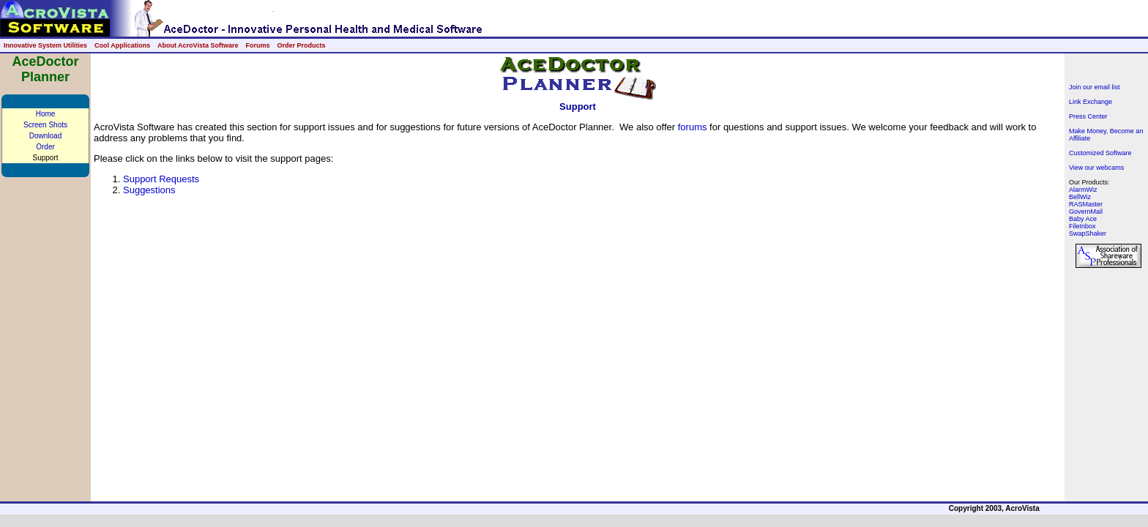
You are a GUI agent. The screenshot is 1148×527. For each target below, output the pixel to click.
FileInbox (1082, 226)
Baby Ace (1083, 219)
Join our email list (1094, 87)
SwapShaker (1087, 233)
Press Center (1088, 116)
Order (45, 147)
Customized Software (1100, 153)
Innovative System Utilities (45, 45)
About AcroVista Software (198, 45)
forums (692, 127)
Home (46, 114)
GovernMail (1086, 211)
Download (45, 136)
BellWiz (1080, 197)
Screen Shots (45, 125)
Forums (257, 45)
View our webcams (1096, 167)
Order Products (301, 45)
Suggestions (149, 189)
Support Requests (161, 178)
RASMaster (1086, 204)
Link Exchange (1090, 101)
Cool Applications (122, 45)
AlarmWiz (1083, 189)
